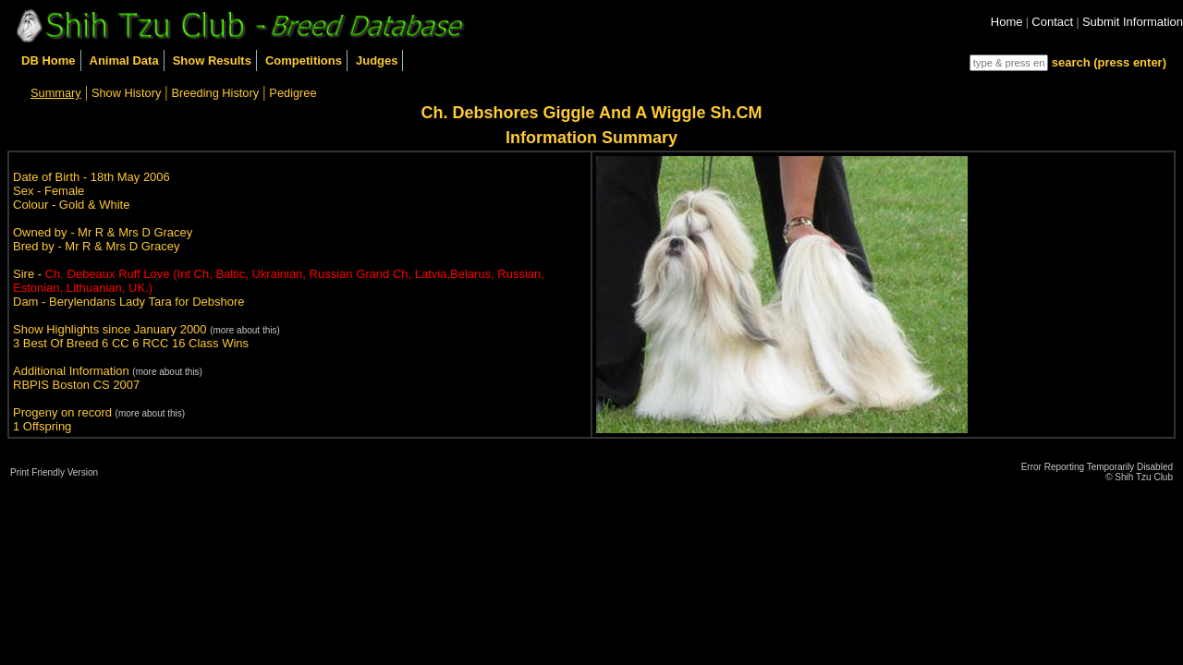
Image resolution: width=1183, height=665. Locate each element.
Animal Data (124, 60)
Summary (55, 93)
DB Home (48, 60)
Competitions (303, 60)
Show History (126, 93)
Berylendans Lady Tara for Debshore (147, 301)
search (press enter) (1109, 62)
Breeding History (216, 93)
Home (1007, 22)
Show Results (212, 60)
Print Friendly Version (54, 472)
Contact (1052, 22)
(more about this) (245, 330)
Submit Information (1132, 22)
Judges (377, 60)
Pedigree (292, 93)
